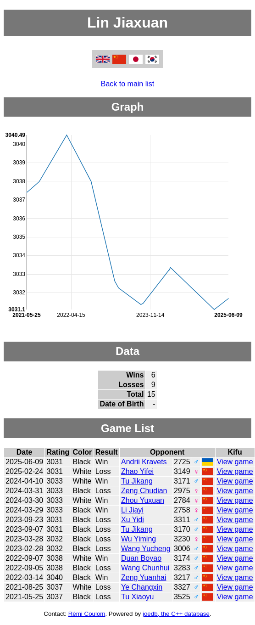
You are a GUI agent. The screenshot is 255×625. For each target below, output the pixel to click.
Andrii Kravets (144, 462)
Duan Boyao (141, 558)
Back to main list (127, 84)
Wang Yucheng (146, 548)
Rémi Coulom (86, 613)
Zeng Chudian (144, 491)
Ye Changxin (141, 587)
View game (235, 462)
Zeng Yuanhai (143, 577)
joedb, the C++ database (176, 613)
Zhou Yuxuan (142, 500)
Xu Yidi (132, 520)
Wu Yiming (138, 539)
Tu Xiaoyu (137, 597)
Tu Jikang (137, 481)
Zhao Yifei (137, 471)
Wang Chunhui (145, 568)
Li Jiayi (132, 510)
